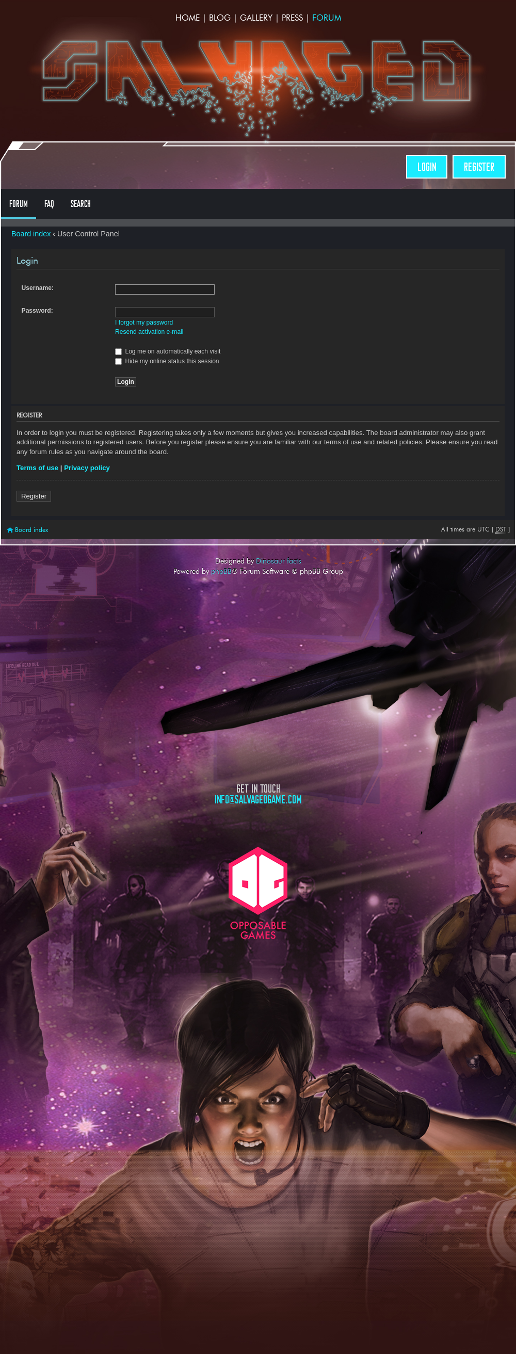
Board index (31, 234)
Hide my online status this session (167, 361)
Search (81, 204)
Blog (220, 18)
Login (426, 166)
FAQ (49, 204)
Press (292, 18)
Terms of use (37, 468)
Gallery (256, 18)
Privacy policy (87, 468)
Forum (326, 18)
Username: (38, 288)
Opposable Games (258, 893)
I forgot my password (144, 322)
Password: (37, 310)
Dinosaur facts (278, 561)
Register (479, 166)
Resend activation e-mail (149, 331)
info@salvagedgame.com (258, 799)
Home (187, 18)
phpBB (221, 571)
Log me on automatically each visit (167, 351)
